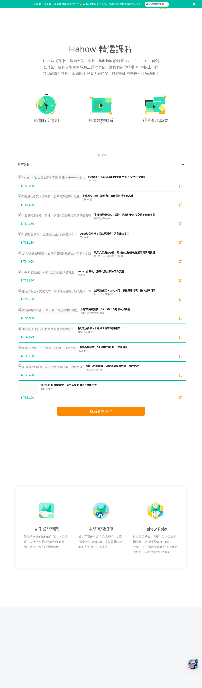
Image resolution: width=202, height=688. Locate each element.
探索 (39, 13)
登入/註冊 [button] (193, 13)
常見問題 (101, 593)
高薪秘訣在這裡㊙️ (156, 4)
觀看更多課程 (101, 406)
